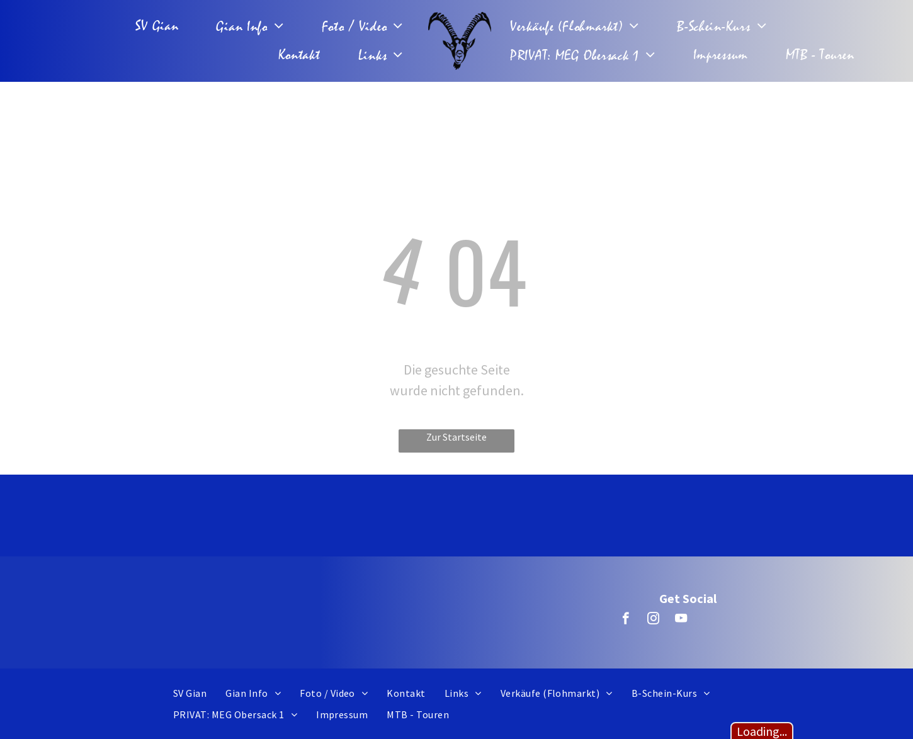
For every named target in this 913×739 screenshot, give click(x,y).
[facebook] (625, 620)
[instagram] (653, 620)
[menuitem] (160, 26)
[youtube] (681, 620)
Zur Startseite (456, 437)
